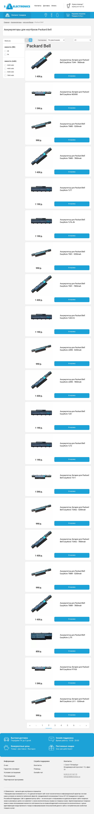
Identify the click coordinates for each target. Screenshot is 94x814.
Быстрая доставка (19, 738)
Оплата (53, 6)
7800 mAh (10, 75)
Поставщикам (9, 776)
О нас (6, 765)
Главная (6, 22)
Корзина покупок (78, 14)
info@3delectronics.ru (72, 777)
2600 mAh (10, 65)
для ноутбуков (28, 22)
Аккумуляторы (16, 22)
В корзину (71, 76)
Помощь (37, 769)
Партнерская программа (13, 780)
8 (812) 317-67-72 (70, 774)
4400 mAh (10, 68)
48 (8, 51)
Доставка (46, 6)
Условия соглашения (12, 772)
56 (8, 54)
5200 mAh (10, 72)
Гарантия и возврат (11, 769)
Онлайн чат (38, 772)
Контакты (38, 6)
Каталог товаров (16, 15)
